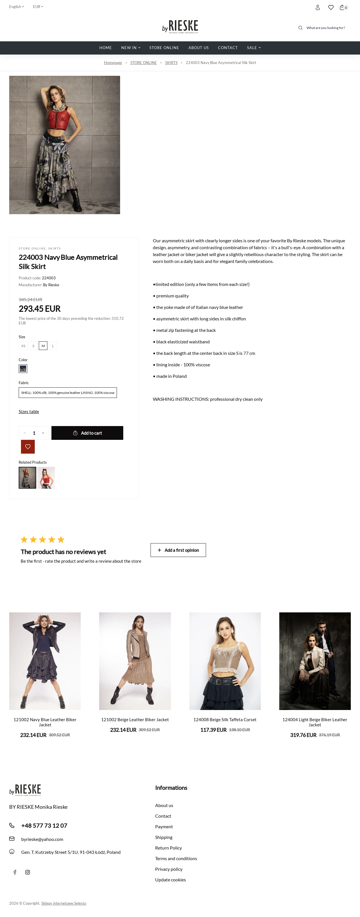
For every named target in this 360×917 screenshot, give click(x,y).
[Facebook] (15, 872)
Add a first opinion (178, 550)
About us (164, 805)
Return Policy (168, 847)
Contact (163, 816)
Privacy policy (168, 869)
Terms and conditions (176, 858)
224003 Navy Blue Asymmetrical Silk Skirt (221, 62)
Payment (164, 826)
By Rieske (51, 285)
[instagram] (27, 872)
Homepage (113, 62)
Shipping (163, 837)
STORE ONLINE (143, 62)
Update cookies (170, 879)
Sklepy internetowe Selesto (63, 903)
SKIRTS (171, 62)
